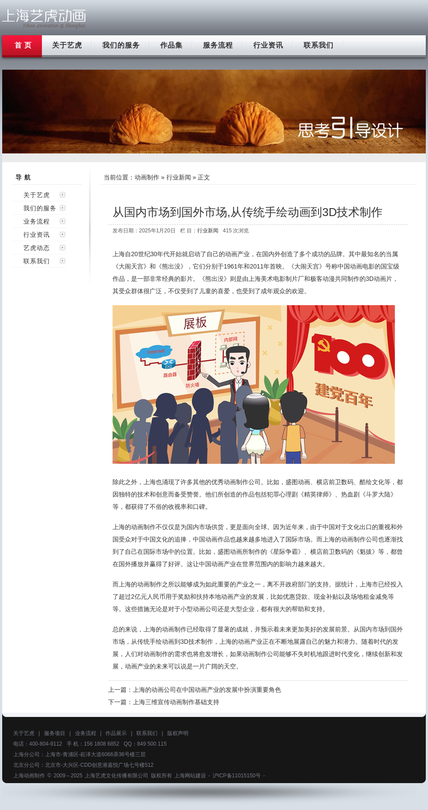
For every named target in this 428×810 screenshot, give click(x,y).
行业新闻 (178, 177)
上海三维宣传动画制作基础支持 (176, 701)
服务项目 (54, 733)
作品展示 (116, 733)
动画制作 (147, 177)
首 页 (23, 45)
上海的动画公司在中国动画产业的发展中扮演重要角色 (207, 689)
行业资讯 (268, 45)
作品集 (171, 45)
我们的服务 (121, 45)
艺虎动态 (36, 247)
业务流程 (36, 221)
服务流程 (218, 45)
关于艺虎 (67, 45)
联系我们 (319, 45)
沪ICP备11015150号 (237, 776)
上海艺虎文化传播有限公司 (116, 776)
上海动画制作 (29, 776)
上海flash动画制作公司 (44, 19)
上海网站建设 (190, 776)
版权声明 (177, 733)
